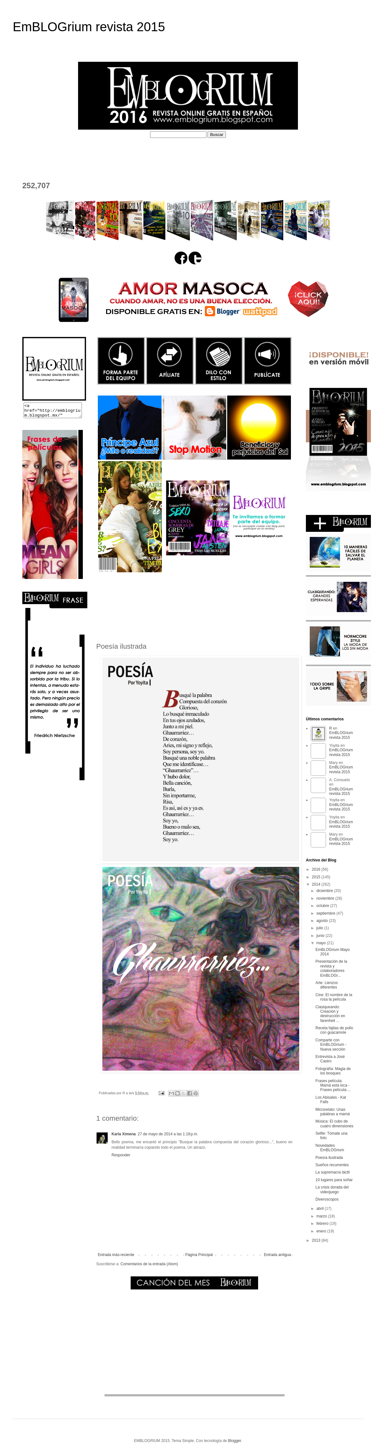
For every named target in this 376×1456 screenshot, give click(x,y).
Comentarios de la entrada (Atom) (149, 1264)
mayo (321, 943)
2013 (317, 1240)
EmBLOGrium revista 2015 (89, 27)
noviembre (325, 898)
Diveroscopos (327, 1199)
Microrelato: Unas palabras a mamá (332, 1111)
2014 (317, 884)
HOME (25, 153)
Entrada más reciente (116, 1255)
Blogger (234, 1440)
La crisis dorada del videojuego (332, 1189)
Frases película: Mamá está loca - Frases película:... (333, 1085)
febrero (322, 1223)
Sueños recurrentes (332, 1165)
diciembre (325, 891)
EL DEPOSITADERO (318, 153)
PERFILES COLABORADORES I (155, 153)
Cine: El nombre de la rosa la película (333, 997)
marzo (322, 1216)
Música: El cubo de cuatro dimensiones (334, 1123)
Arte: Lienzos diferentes (326, 985)
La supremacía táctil (332, 1172)
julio (320, 928)
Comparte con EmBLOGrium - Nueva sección (330, 1045)
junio (321, 935)
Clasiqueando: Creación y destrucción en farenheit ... (330, 1014)
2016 (317, 869)
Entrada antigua (277, 1255)
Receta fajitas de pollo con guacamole (334, 1030)
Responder (121, 1155)
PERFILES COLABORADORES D (244, 153)
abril (320, 1208)
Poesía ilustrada (329, 1157)
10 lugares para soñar (334, 1180)
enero (321, 1231)
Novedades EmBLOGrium (329, 1147)
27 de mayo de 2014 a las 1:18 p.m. (168, 1134)
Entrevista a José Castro (330, 1058)
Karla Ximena (124, 1134)
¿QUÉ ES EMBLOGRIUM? (75, 153)
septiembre (326, 913)
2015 (317, 877)
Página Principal (199, 1255)
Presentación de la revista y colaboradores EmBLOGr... (331, 968)
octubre (323, 905)
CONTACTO (32, 165)
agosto (322, 920)
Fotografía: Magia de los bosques (333, 1071)
